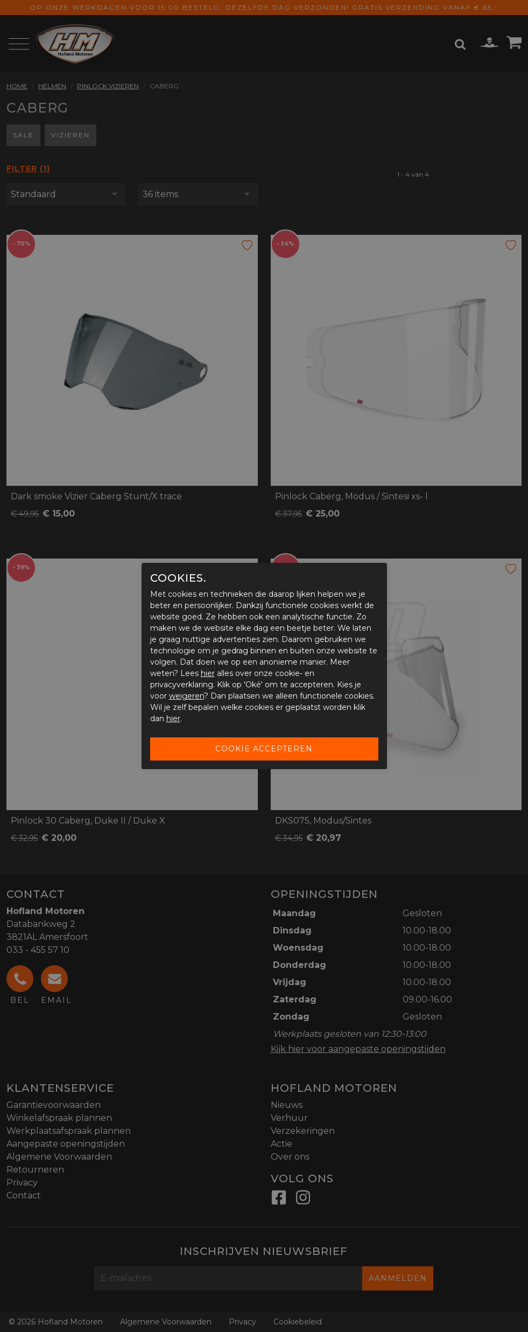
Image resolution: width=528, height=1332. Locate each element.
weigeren (186, 696)
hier (208, 673)
